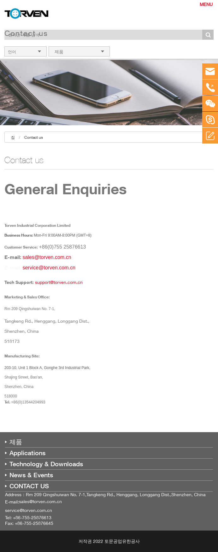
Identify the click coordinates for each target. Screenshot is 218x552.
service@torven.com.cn (48, 267)
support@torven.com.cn (59, 282)
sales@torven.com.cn (46, 257)
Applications (27, 453)
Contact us (33, 137)
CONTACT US (29, 486)
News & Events (31, 475)
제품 (15, 442)
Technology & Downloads (46, 464)
